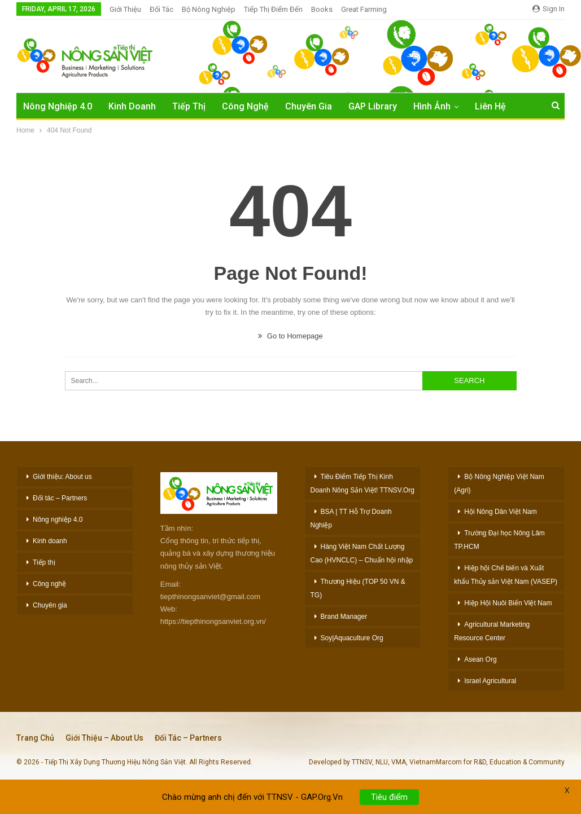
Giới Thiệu (125, 9)
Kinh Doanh (132, 106)
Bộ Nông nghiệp (208, 9)
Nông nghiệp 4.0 (57, 106)
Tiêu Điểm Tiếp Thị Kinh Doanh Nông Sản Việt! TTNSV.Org (363, 483)
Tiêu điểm (389, 805)
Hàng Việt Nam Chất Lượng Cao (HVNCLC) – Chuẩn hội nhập (362, 553)
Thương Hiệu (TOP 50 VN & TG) (358, 588)
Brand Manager (344, 617)
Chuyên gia (50, 605)
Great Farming (364, 9)
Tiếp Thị (189, 106)
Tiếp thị (44, 562)
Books (322, 9)
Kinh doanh (50, 541)
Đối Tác (161, 9)
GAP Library (372, 106)
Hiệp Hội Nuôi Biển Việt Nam (508, 603)
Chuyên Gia (308, 106)
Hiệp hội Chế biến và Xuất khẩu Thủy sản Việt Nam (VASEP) (505, 575)
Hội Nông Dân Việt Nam (500, 512)
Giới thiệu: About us (62, 477)
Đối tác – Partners (60, 498)
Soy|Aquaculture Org (352, 638)
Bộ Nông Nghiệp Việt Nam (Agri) (499, 483)
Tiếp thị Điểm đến (273, 9)
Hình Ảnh (432, 106)
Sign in (548, 9)
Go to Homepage (290, 336)
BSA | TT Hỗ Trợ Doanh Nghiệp (351, 518)
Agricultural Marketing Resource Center (492, 631)
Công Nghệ (245, 106)
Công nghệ (49, 584)
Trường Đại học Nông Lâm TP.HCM (499, 540)
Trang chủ (35, 737)
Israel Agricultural (490, 681)
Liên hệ (490, 106)
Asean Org (480, 659)
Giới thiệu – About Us (104, 737)
